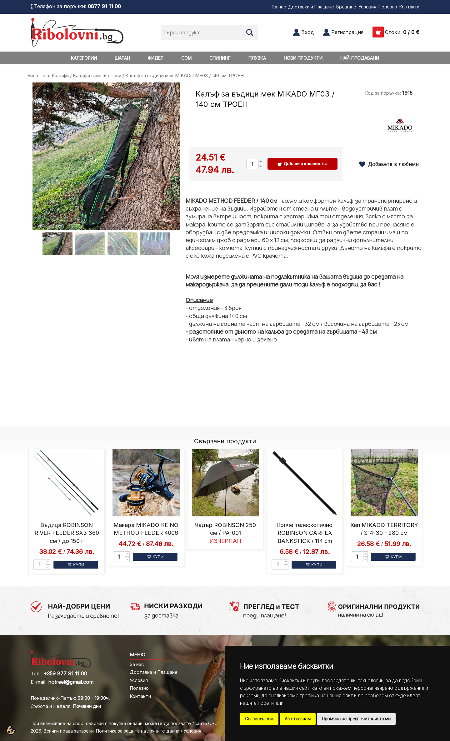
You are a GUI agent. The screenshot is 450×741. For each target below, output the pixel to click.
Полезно (387, 6)
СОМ (186, 58)
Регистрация (347, 32)
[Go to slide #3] (123, 243)
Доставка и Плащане (311, 6)
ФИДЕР (155, 58)
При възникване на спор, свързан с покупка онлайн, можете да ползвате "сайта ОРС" (125, 723)
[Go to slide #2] (90, 243)
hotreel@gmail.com (70, 682)
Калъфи (60, 75)
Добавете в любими (393, 164)
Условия (367, 6)
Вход (307, 32)
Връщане (346, 6)
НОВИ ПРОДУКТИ (303, 58)
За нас (279, 6)
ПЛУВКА (257, 58)
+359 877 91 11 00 (65, 673)
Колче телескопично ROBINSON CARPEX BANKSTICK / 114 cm (304, 533)
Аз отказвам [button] (298, 718)
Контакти (409, 6)
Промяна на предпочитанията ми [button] (356, 718)
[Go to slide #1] (57, 243)
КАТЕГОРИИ (84, 58)
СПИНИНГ (220, 58)
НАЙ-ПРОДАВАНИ (359, 58)
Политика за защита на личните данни (137, 731)
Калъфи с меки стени (97, 75)
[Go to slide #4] (155, 243)
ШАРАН (122, 58)
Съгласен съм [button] (259, 718)
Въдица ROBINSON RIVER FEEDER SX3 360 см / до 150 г (66, 533)
